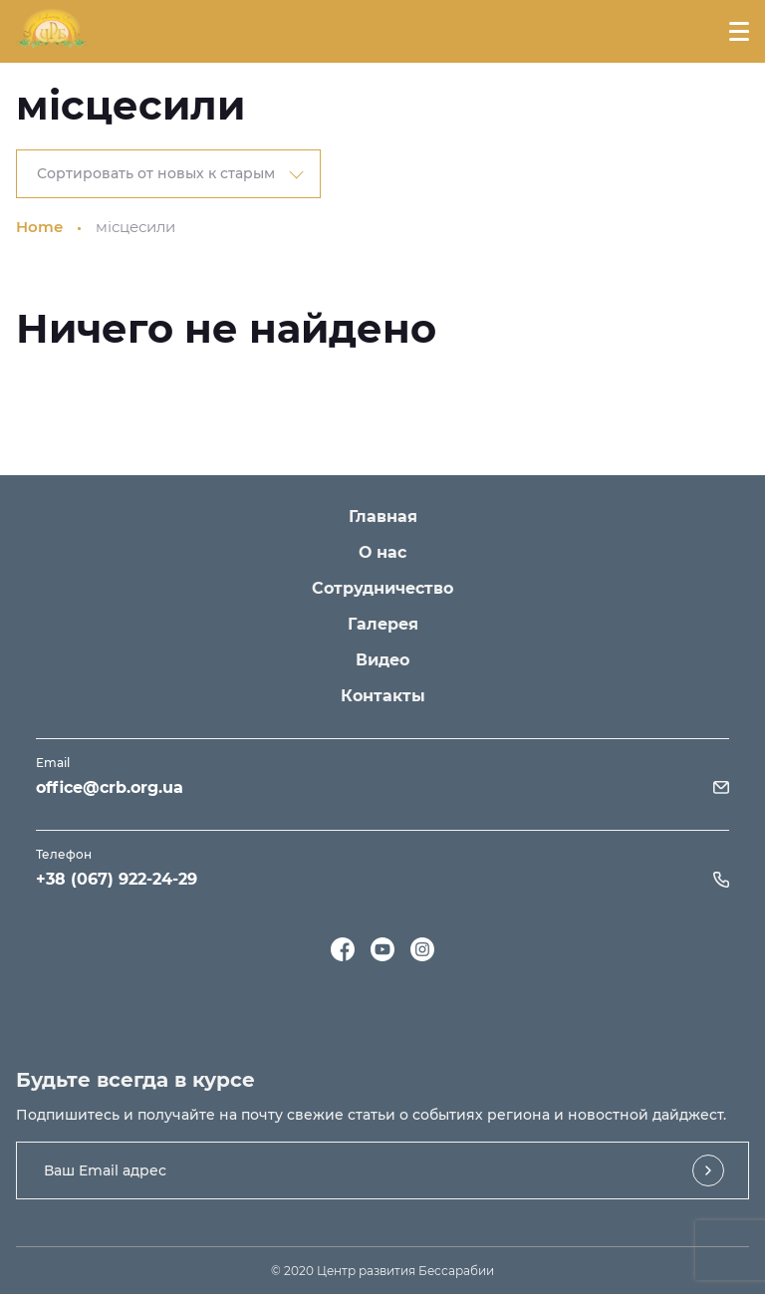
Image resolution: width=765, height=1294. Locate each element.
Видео (382, 659)
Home (39, 226)
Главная (383, 516)
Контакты (383, 695)
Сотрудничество (382, 588)
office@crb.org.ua (109, 787)
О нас (382, 552)
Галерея (383, 624)
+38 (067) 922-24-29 (116, 879)
